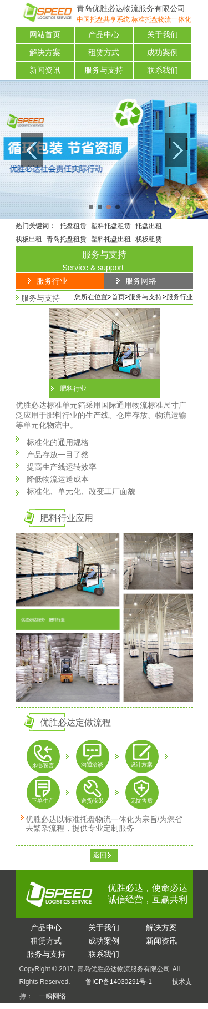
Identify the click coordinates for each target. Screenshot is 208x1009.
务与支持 (46, 954)
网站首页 (44, 35)
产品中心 (103, 35)
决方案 (161, 927)
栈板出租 (29, 239)
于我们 (103, 927)
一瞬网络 (49, 996)
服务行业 (179, 297)
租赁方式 (103, 52)
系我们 (103, 954)
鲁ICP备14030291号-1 (118, 982)
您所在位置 (91, 297)
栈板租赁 (148, 239)
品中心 (46, 927)
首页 (118, 297)
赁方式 (46, 940)
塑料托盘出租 (111, 239)
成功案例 (162, 52)
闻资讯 (161, 940)
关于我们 (162, 35)
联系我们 (162, 70)
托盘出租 (148, 226)
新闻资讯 (44, 70)
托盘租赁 (73, 226)
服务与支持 (103, 70)
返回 (99, 855)
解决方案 (44, 52)
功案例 (103, 940)
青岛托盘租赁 (67, 239)
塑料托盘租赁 (111, 226)
